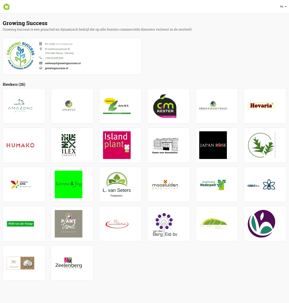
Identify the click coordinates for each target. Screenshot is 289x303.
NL (283, 6)
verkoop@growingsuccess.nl (63, 63)
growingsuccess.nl (56, 68)
